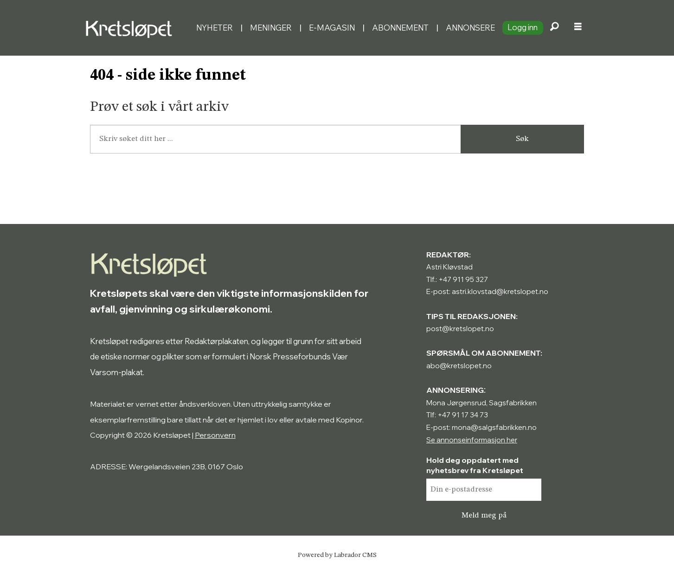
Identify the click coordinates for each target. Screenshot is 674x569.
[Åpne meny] (577, 27)
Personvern (215, 435)
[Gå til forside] (131, 27)
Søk (522, 139)
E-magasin (332, 27)
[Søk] (554, 28)
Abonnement (400, 27)
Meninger (271, 27)
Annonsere (470, 27)
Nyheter (214, 27)
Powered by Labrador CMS (337, 555)
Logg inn (522, 27)
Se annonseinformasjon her (471, 439)
